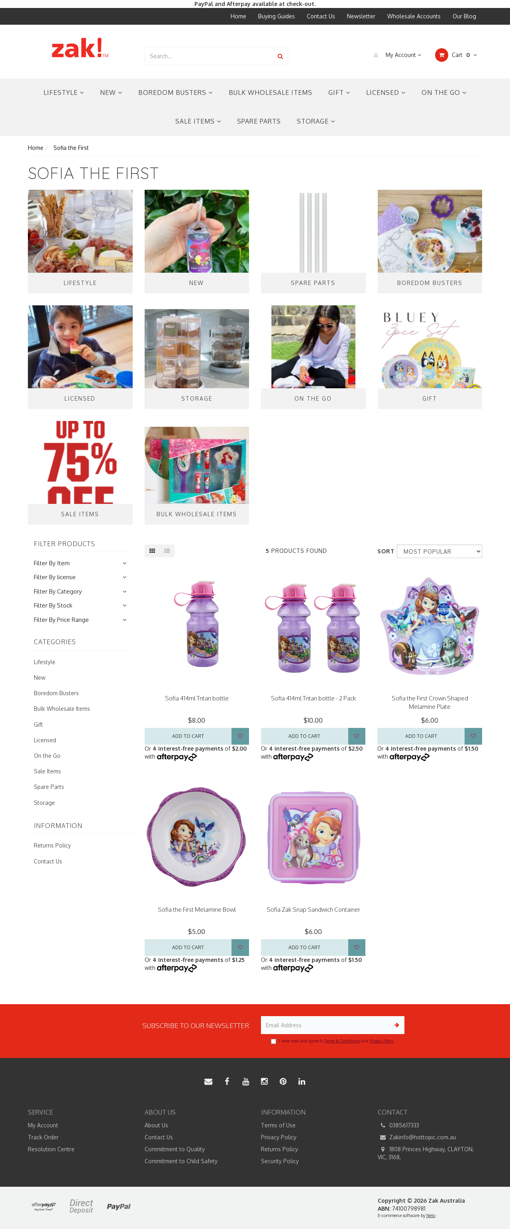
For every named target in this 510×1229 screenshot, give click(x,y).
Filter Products (64, 544)
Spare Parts (259, 121)
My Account (395, 55)
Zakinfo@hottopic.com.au (417, 1137)
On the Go (444, 92)
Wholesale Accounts (414, 16)
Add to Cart (188, 736)
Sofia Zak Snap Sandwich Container (313, 909)
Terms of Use (278, 1125)
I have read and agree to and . (332, 1041)
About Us (156, 1125)
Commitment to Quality (175, 1149)
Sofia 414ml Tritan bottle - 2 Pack (313, 698)
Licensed (386, 92)
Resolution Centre (51, 1149)
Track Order (43, 1137)
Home (238, 16)
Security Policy (280, 1161)
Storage (316, 121)
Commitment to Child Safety (181, 1161)
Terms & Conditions (342, 1040)
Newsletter (361, 16)
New (111, 92)
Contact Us (321, 16)
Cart (456, 55)
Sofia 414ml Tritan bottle (197, 698)
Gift (339, 92)
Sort (384, 551)
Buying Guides (276, 16)
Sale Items (198, 121)
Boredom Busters (175, 92)
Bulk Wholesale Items (270, 92)
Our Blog (464, 16)
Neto (430, 1215)
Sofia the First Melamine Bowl (197, 909)
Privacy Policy (381, 1040)
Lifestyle (63, 92)
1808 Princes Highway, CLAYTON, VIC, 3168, (426, 1152)
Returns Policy (52, 845)
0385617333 (398, 1125)
